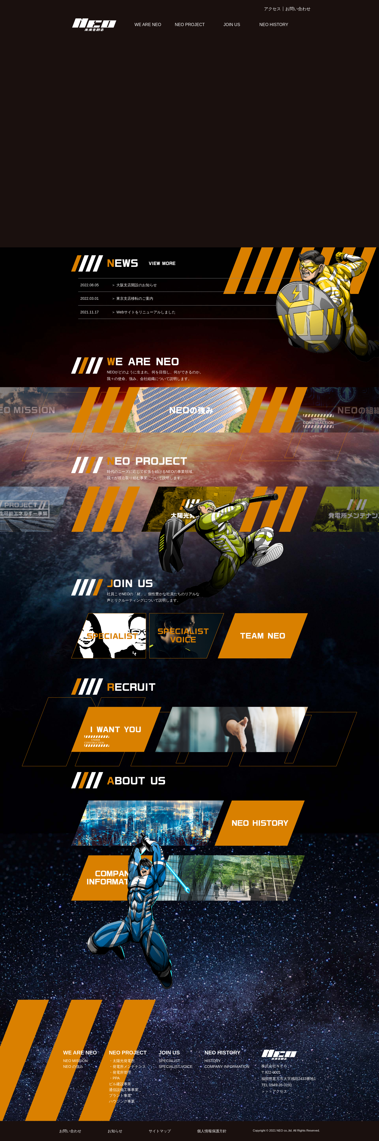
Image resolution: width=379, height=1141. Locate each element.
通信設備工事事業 (123, 1090)
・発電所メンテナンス (127, 1066)
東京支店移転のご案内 (132, 298)
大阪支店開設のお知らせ (134, 285)
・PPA (114, 1078)
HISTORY (213, 1061)
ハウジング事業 (122, 1101)
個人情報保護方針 (212, 1131)
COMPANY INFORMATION (227, 1066)
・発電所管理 (120, 1072)
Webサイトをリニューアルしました (143, 312)
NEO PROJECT (190, 24)
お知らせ (115, 1131)
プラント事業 (120, 1095)
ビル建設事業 (120, 1084)
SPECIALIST (169, 1061)
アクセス (272, 9)
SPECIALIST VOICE (175, 1066)
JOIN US (231, 24)
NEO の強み (73, 1066)
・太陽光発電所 (122, 1061)
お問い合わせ (298, 9)
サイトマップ (160, 1131)
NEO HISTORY (273, 24)
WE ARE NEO (147, 24)
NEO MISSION (75, 1061)
